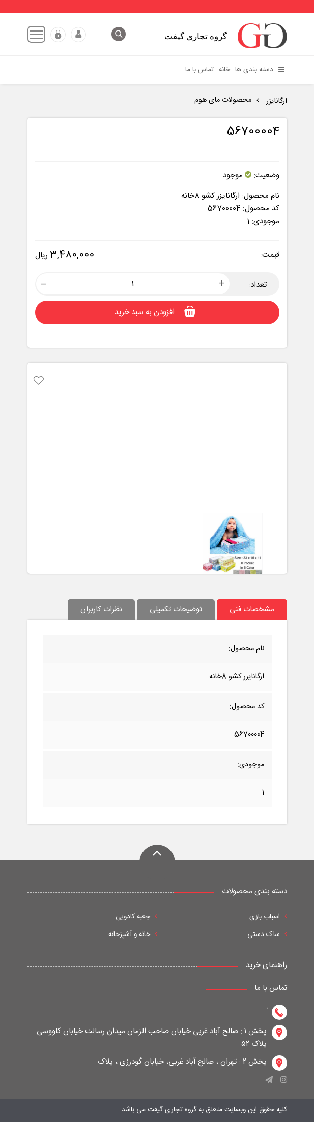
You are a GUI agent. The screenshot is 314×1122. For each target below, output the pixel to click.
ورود (78, 34)
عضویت (58, 34)
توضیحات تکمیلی (176, 609)
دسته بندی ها (259, 69)
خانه (224, 69)
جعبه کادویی (136, 916)
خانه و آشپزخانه (132, 934)
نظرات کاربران (101, 609)
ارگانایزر (275, 101)
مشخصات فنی (252, 609)
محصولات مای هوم (222, 100)
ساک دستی (267, 934)
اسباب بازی (268, 916)
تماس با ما (199, 69)
